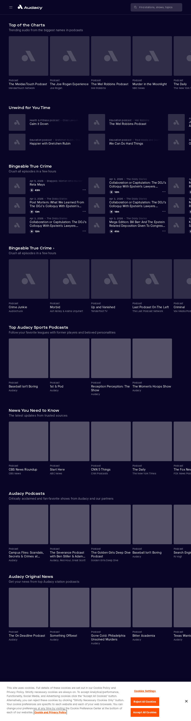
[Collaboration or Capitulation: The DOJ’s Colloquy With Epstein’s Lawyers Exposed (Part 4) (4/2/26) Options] (163, 211)
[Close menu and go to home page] (30, 7)
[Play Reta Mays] (35, 189)
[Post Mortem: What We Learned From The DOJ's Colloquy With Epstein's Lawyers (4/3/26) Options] (84, 211)
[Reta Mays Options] (84, 189)
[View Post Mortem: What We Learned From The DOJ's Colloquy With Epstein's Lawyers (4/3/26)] (58, 202)
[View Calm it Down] (56, 122)
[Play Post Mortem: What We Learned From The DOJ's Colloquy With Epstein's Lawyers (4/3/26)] (35, 211)
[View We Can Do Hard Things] (135, 141)
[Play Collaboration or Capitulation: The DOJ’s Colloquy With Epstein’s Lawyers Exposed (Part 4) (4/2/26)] (114, 211)
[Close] (186, 701)
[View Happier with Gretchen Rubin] (56, 141)
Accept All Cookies (145, 712)
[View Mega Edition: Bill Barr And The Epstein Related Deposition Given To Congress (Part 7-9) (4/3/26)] (137, 222)
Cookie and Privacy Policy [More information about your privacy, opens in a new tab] (50, 712)
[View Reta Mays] (58, 182)
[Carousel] (95, 64)
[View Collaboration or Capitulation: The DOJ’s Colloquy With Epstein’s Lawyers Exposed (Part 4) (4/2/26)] (137, 202)
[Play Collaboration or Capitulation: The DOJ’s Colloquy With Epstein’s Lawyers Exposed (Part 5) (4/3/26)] (114, 191)
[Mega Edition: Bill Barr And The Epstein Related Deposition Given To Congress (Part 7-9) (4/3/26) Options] (163, 230)
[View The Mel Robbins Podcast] (135, 122)
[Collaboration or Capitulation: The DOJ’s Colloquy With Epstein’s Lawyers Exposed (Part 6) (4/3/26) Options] (84, 230)
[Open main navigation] (11, 7)
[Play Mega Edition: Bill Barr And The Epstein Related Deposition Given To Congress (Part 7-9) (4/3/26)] (114, 230)
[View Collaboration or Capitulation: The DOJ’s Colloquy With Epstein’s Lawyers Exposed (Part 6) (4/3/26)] (58, 222)
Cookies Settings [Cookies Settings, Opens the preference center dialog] (145, 691)
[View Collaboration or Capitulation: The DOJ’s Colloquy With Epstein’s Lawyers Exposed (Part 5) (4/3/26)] (137, 182)
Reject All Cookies (145, 701)
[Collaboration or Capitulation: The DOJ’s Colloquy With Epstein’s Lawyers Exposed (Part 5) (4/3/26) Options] (163, 191)
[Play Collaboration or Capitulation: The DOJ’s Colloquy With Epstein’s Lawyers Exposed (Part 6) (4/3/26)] (35, 230)
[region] (95, 701)
